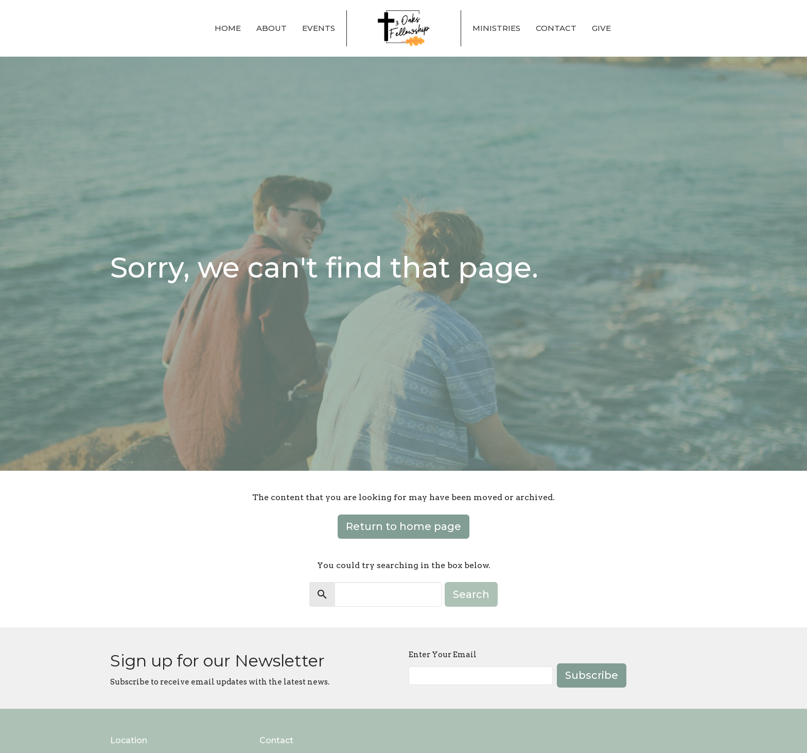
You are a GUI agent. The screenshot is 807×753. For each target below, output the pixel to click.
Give (601, 28)
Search (471, 594)
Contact (556, 28)
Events (318, 28)
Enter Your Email (443, 654)
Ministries (496, 28)
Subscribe (591, 675)
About (271, 28)
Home (228, 28)
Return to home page (403, 526)
